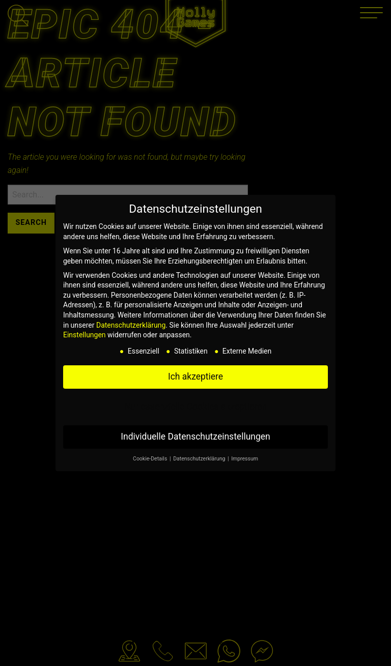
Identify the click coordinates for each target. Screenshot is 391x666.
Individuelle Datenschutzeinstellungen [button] (195, 436)
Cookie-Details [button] (151, 458)
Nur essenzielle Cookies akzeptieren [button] (195, 406)
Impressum (244, 458)
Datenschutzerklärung (130, 325)
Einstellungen (84, 335)
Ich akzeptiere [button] (195, 376)
